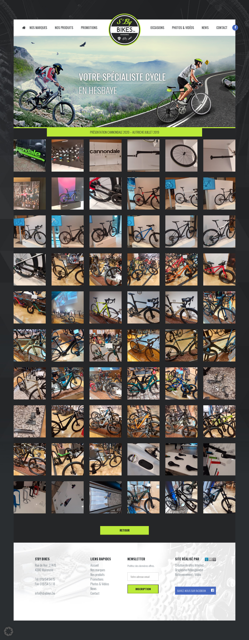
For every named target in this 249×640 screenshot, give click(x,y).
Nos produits (64, 27)
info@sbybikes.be (45, 593)
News (205, 27)
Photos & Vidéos (183, 27)
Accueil (24, 27)
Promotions (89, 27)
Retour (125, 530)
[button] (8, 631)
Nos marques (38, 27)
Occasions (157, 27)
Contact (221, 27)
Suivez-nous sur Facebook (195, 591)
